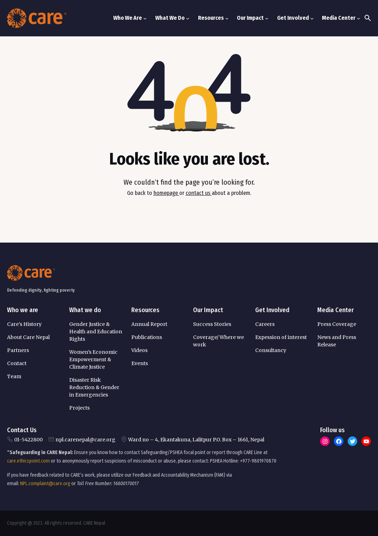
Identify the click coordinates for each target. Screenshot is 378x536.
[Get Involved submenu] (312, 18)
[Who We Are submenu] (145, 18)
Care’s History (24, 324)
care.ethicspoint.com (28, 461)
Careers (265, 324)
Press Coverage (336, 324)
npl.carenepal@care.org (85, 439)
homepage (166, 193)
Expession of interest (281, 337)
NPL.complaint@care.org (45, 484)
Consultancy (270, 350)
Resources (145, 310)
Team (14, 376)
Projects (79, 408)
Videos (139, 350)
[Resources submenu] (227, 18)
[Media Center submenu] (358, 18)
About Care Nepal (28, 337)
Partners (18, 350)
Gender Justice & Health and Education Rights (95, 331)
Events (139, 363)
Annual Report (149, 324)
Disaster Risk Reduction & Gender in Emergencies (94, 387)
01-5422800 (28, 439)
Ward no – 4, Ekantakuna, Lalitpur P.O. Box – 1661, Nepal (196, 439)
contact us (199, 193)
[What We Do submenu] (188, 18)
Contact (16, 363)
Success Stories (212, 324)
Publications (146, 337)
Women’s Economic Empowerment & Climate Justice (93, 359)
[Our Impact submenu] (267, 18)
